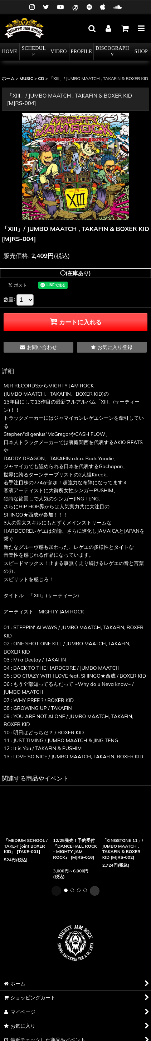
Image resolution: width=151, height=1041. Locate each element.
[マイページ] (108, 28)
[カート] (124, 28)
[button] (91, 28)
